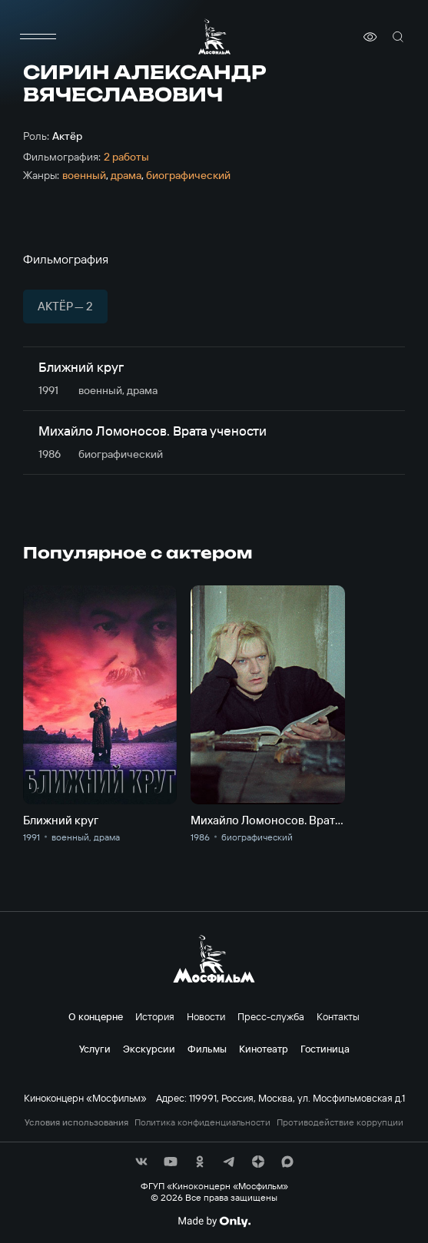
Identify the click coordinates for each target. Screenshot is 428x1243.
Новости (206, 1016)
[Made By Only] (214, 1221)
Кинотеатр (263, 1048)
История (154, 1016)
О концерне (95, 1016)
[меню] (38, 37)
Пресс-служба (270, 1016)
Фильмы (207, 1048)
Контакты (338, 1016)
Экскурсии (149, 1048)
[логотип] (214, 36)
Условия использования (76, 1122)
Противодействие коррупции (340, 1122)
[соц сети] (141, 1161)
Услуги (95, 1048)
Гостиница (325, 1048)
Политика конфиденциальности (202, 1122)
